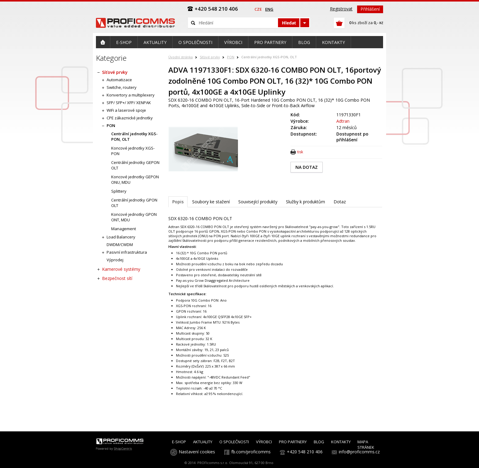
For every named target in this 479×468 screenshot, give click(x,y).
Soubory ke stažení (211, 202)
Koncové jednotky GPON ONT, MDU (134, 217)
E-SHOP (179, 441)
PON (230, 57)
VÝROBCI (264, 441)
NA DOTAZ (306, 167)
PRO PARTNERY (293, 441)
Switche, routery (122, 87)
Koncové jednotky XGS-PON (133, 150)
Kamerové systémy (121, 269)
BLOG (319, 441)
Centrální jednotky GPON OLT (134, 202)
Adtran (342, 121)
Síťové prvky (210, 57)
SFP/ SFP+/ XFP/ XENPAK (129, 102)
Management (123, 228)
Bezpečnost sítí (117, 278)
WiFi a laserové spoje (126, 110)
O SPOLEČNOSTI (234, 441)
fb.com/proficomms (251, 452)
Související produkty (257, 202)
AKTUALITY (202, 441)
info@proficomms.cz (359, 452)
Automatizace (119, 79)
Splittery (118, 191)
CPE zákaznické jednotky (130, 118)
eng (269, 9)
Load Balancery (121, 237)
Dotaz (340, 202)
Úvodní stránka (180, 57)
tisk (300, 151)
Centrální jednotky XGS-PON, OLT (269, 57)
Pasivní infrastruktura (127, 252)
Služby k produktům (305, 202)
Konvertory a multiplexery (131, 95)
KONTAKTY (341, 441)
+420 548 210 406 (305, 452)
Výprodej (115, 260)
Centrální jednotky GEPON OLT (135, 165)
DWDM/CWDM (120, 244)
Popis (178, 202)
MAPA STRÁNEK (365, 444)
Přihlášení (370, 9)
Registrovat (341, 9)
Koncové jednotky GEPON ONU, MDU (135, 179)
